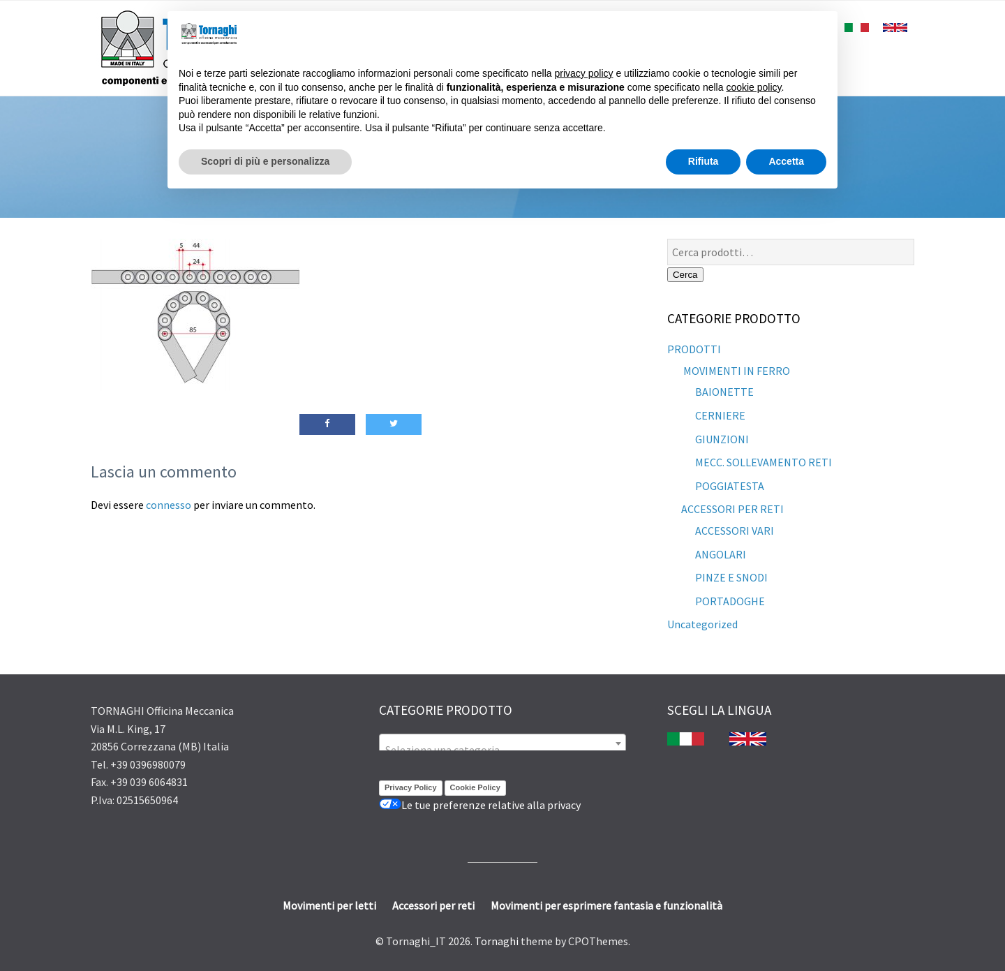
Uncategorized (702, 624)
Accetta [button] (786, 161)
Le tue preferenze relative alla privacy (480, 805)
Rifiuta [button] (703, 161)
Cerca (685, 274)
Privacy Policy (411, 787)
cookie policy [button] (753, 87)
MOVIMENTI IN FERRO (735, 371)
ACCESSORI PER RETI (732, 509)
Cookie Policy (475, 787)
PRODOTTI (694, 349)
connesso (168, 505)
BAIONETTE (724, 392)
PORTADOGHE (730, 601)
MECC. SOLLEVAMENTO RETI (763, 462)
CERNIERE (720, 415)
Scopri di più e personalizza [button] (265, 161)
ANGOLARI (720, 554)
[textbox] (502, 749)
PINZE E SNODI (731, 577)
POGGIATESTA (729, 486)
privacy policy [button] (584, 73)
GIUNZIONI (722, 439)
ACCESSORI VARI (734, 531)
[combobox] (502, 743)
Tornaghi (497, 941)
